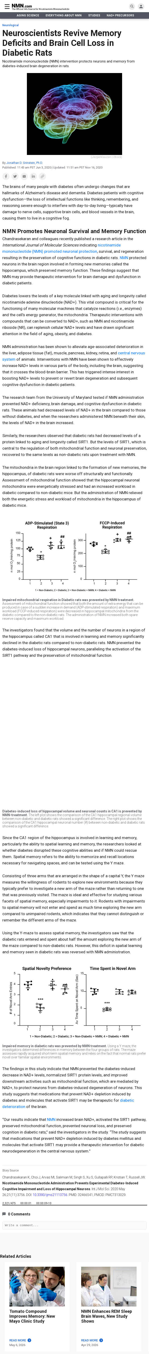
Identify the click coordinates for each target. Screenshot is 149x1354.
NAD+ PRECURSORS (120, 15)
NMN (124, 257)
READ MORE (20, 1200)
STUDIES (94, 15)
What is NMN (13, 1348)
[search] (132, 6)
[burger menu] (7, 6)
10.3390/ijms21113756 (50, 1054)
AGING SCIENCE (28, 15)
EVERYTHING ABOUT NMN (64, 15)
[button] (6, 176)
